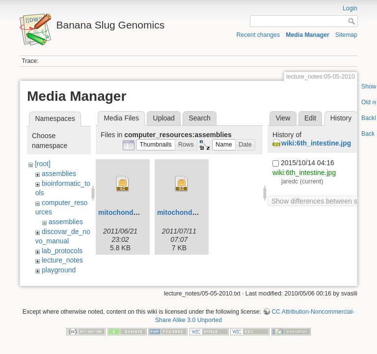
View (282, 118)
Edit (310, 118)
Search (199, 118)
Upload (164, 118)
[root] (43, 164)
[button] (155, 144)
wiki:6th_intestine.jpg (316, 143)
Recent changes (258, 34)
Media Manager (307, 34)
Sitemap (346, 34)
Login (350, 8)
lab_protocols (62, 251)
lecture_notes (62, 260)
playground (59, 270)
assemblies (59, 173)
